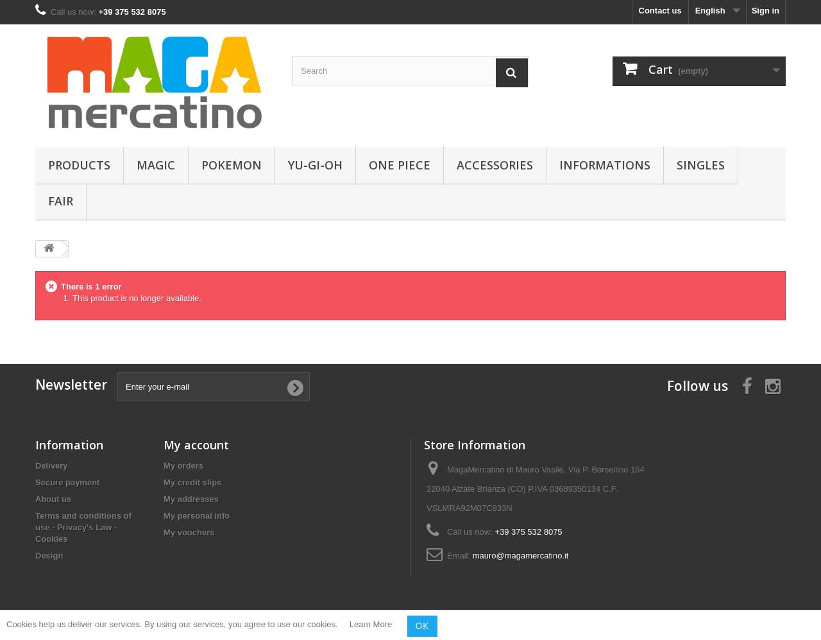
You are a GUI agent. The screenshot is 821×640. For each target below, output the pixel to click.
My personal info (197, 516)
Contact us (660, 10)
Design (49, 555)
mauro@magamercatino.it (521, 555)
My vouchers (189, 532)
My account (196, 445)
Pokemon (231, 165)
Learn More (371, 625)
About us (53, 499)
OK (422, 626)
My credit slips (192, 482)
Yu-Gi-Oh (315, 165)
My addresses (191, 499)
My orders (183, 466)
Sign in (765, 10)
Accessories (495, 165)
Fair (60, 201)
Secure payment (67, 482)
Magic (156, 165)
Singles (701, 165)
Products (79, 165)
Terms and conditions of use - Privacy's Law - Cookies (83, 527)
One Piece (399, 165)
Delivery (51, 466)
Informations (604, 165)
